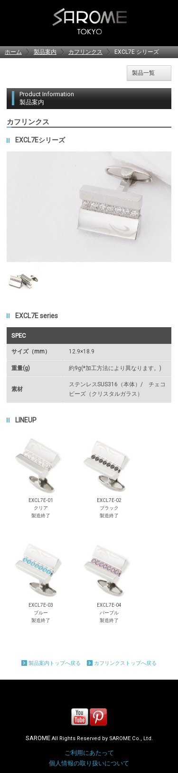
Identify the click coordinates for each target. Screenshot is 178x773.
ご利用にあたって (89, 752)
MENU (162, 21)
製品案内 (45, 52)
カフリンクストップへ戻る (125, 663)
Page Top (163, 693)
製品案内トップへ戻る (54, 663)
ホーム (13, 52)
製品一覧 (143, 73)
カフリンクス (85, 52)
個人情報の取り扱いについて (89, 763)
